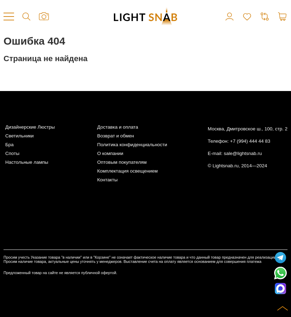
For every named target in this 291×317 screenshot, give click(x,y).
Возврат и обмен (115, 135)
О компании (110, 153)
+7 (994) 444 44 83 (250, 141)
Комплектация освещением (127, 171)
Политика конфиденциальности (132, 144)
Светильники (19, 135)
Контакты (107, 179)
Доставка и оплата (117, 127)
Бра (9, 144)
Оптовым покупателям (122, 162)
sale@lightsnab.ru (243, 153)
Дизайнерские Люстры (30, 127)
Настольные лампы (26, 162)
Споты (12, 153)
